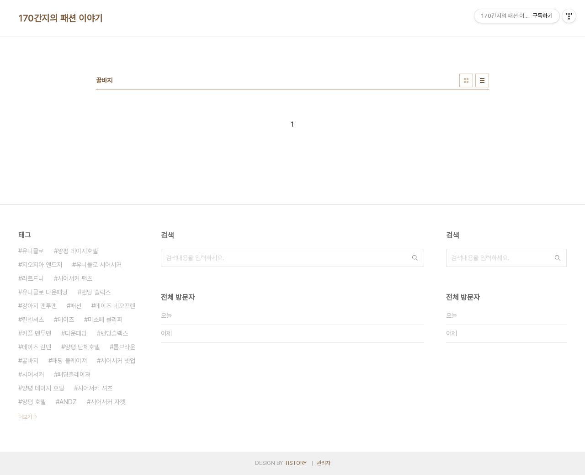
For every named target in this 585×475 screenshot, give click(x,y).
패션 (75, 306)
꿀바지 (30, 360)
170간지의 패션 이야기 (60, 18)
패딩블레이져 (74, 374)
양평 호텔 (34, 402)
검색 (415, 258)
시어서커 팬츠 (75, 278)
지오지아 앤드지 (42, 264)
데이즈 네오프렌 (115, 306)
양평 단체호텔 (82, 347)
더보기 (25, 417)
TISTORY (295, 463)
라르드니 (33, 278)
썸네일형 (466, 80)
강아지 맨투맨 (39, 306)
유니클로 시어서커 (99, 264)
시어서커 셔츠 (95, 388)
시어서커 (33, 374)
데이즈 (66, 319)
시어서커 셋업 (118, 360)
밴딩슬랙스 (114, 333)
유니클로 (33, 251)
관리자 (323, 463)
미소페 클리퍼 (105, 319)
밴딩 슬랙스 (96, 292)
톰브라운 (124, 347)
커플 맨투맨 (36, 333)
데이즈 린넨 (36, 347)
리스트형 (482, 80)
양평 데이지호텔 (78, 251)
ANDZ (68, 402)
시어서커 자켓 (107, 402)
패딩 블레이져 (69, 360)
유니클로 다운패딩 (45, 292)
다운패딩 (76, 333)
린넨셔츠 (33, 319)
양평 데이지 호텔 (43, 388)
